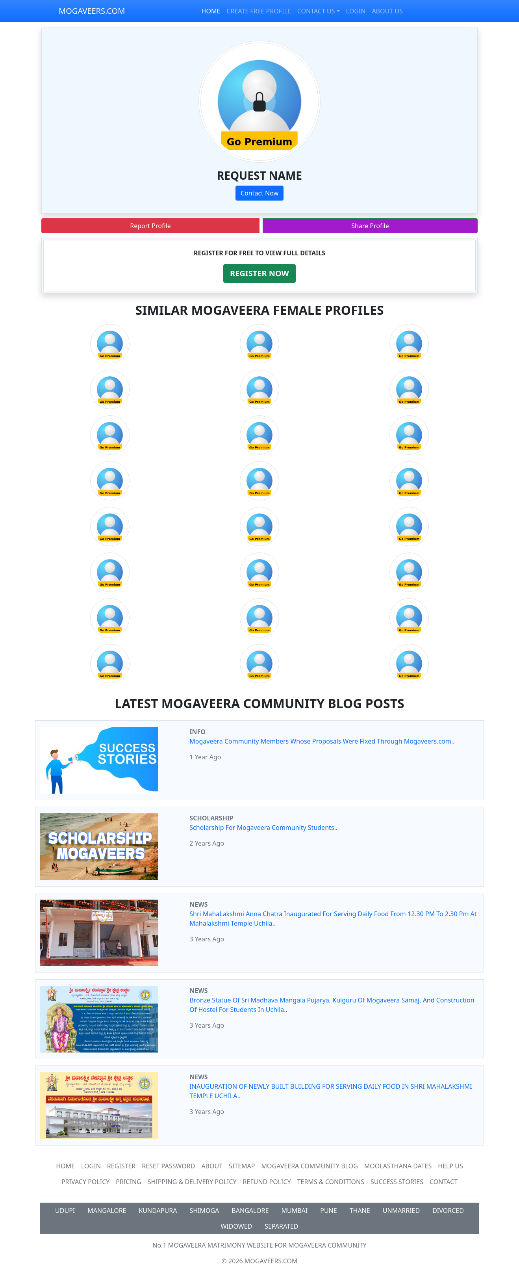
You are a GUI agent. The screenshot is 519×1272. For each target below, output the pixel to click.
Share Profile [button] (370, 225)
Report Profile (150, 225)
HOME (211, 11)
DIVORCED (448, 1210)
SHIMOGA (204, 1210)
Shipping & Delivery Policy (192, 1181)
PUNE (328, 1210)
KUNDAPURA (158, 1210)
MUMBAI (294, 1210)
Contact (444, 1181)
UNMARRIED (401, 1210)
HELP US (450, 1166)
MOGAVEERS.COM (92, 11)
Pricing (128, 1181)
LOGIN (356, 11)
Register (121, 1166)
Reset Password (168, 1166)
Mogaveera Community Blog (309, 1166)
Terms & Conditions (330, 1181)
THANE (360, 1210)
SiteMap (242, 1166)
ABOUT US (387, 11)
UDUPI (65, 1210)
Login (91, 1166)
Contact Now (259, 193)
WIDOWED (236, 1226)
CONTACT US (316, 11)
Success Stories (397, 1181)
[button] (259, 273)
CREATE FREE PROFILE (258, 11)
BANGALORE (250, 1210)
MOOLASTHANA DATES (398, 1166)
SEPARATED (281, 1226)
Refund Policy (267, 1181)
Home (65, 1166)
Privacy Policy (85, 1181)
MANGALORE (106, 1210)
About (211, 1166)
